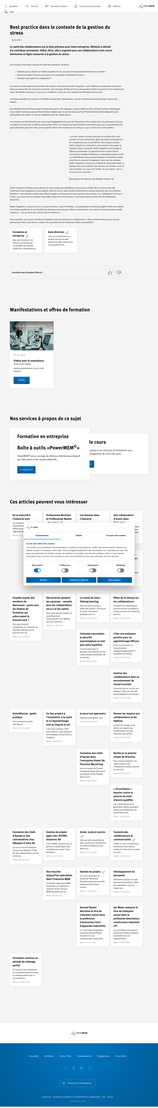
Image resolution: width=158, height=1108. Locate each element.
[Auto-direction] (61, 240)
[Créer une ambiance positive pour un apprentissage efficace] (127, 646)
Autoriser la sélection (79, 580)
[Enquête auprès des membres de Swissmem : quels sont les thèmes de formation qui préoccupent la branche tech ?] (26, 617)
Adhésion (114, 6)
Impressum (46, 1098)
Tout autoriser (114, 580)
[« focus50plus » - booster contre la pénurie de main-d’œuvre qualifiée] (127, 803)
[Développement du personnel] (127, 882)
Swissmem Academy (56, 6)
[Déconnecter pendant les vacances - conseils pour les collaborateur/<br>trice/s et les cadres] (59, 612)
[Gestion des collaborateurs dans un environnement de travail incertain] (127, 685)
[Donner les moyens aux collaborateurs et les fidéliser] (127, 726)
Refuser (43, 580)
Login (9, 11)
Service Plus (65, 1056)
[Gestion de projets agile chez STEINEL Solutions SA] (59, 844)
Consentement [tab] (41, 536)
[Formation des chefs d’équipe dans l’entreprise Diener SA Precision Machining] (93, 767)
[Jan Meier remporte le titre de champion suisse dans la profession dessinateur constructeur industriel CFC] (127, 925)
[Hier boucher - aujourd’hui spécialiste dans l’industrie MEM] (59, 884)
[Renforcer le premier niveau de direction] (127, 763)
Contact (110, 1098)
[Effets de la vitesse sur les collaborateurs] (127, 608)
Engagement (103, 1056)
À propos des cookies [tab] (116, 536)
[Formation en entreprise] (26, 240)
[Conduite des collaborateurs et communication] (127, 844)
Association (121, 1056)
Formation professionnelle (87, 6)
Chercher (31, 6)
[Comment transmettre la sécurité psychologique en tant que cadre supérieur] (93, 648)
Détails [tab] (79, 536)
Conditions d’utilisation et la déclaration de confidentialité (76, 1098)
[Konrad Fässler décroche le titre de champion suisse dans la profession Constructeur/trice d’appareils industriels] (93, 925)
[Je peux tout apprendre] (93, 718)
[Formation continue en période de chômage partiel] (26, 970)
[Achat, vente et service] (93, 842)
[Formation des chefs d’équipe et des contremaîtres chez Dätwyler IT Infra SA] (26, 846)
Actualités (34, 1056)
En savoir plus (27, 470)
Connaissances (84, 1056)
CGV (103, 1098)
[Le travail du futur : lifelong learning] (93, 608)
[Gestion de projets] (93, 881)
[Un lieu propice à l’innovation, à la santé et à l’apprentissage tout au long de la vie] (59, 727)
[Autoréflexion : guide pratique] (26, 721)
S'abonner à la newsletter (79, 1083)
